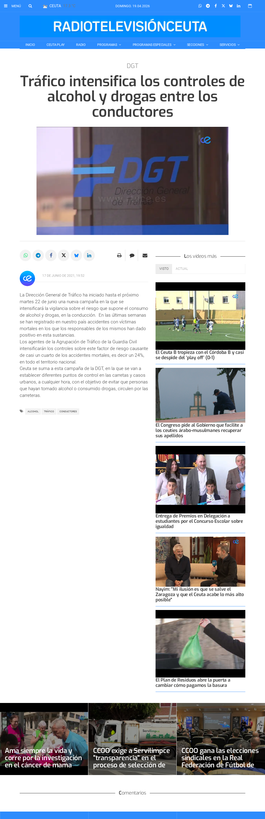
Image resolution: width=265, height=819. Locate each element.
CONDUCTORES (68, 411)
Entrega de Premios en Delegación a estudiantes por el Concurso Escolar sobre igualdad (199, 521)
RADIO (81, 45)
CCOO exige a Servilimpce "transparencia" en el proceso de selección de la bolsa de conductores (131, 761)
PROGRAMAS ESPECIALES (152, 45)
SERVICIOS (228, 45)
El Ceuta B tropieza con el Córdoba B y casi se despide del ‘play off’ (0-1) (200, 355)
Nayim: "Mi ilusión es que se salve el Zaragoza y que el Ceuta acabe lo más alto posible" (200, 594)
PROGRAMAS (107, 45)
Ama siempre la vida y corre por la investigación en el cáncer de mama (43, 758)
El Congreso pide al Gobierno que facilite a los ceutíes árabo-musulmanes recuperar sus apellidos (199, 430)
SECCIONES (196, 45)
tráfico (49, 411)
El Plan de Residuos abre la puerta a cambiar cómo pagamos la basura (193, 682)
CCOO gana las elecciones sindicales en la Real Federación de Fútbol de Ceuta (220, 761)
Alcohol (33, 411)
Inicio (30, 45)
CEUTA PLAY (56, 45)
